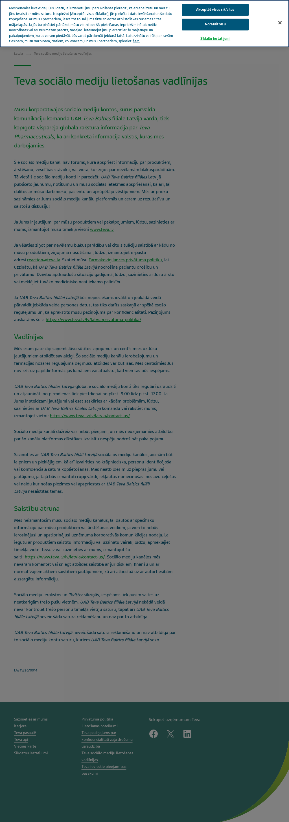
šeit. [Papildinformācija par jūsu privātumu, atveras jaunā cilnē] (136, 41)
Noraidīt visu (215, 24)
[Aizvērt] (280, 23)
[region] (144, 23)
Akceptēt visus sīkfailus (215, 9)
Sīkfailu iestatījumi (215, 38)
